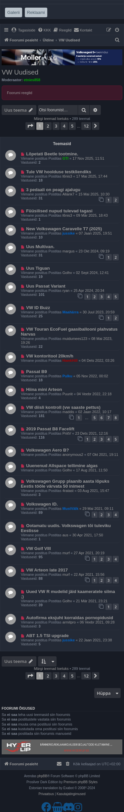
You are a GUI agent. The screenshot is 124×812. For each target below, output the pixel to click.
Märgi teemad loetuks (51, 119)
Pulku (67, 376)
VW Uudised (20, 72)
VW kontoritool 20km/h (49, 355)
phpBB (42, 776)
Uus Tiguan (38, 268)
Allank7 (68, 194)
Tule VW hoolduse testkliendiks (58, 171)
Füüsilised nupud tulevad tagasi (59, 210)
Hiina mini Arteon (44, 389)
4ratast (68, 491)
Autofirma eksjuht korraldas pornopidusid (69, 617)
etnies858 (32, 80)
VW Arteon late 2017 (47, 570)
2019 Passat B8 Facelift (50, 428)
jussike (68, 233)
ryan (65, 291)
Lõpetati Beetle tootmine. (52, 153)
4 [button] (64, 126)
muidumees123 (74, 339)
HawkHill (70, 360)
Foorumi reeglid (19, 93)
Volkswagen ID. (42, 504)
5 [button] (72, 126)
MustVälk (70, 509)
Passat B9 (36, 371)
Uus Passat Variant (45, 286)
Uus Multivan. (40, 246)
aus (65, 535)
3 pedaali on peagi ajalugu (53, 189)
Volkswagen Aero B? (47, 450)
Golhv (67, 273)
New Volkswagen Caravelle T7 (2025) (64, 228)
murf (66, 553)
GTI (65, 158)
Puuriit (67, 394)
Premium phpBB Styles (80, 782)
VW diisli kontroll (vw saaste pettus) (63, 407)
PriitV (66, 433)
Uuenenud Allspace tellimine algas (62, 465)
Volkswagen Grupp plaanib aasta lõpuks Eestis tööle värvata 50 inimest (65, 484)
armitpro (69, 622)
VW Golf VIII (38, 548)
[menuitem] (23, 30)
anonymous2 (72, 455)
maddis (68, 412)
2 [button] (48, 126)
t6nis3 (67, 176)
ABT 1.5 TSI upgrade (47, 635)
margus (68, 251)
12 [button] (86, 126)
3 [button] (56, 126)
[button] (30, 126)
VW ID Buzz (38, 307)
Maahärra (70, 312)
